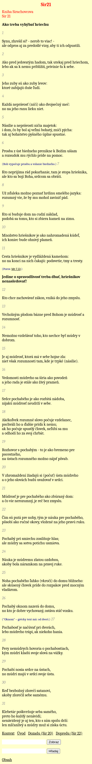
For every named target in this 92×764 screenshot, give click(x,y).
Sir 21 (6, 16)
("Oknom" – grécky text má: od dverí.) (26, 619)
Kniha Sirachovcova (17, 12)
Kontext (8, 733)
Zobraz (54, 742)
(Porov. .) (12, 269)
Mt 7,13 (16, 269)
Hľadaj (53, 751)
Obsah (7, 760)
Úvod (21, 733)
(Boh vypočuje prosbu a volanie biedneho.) (29, 164)
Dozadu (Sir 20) (40, 733)
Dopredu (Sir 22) (69, 733)
